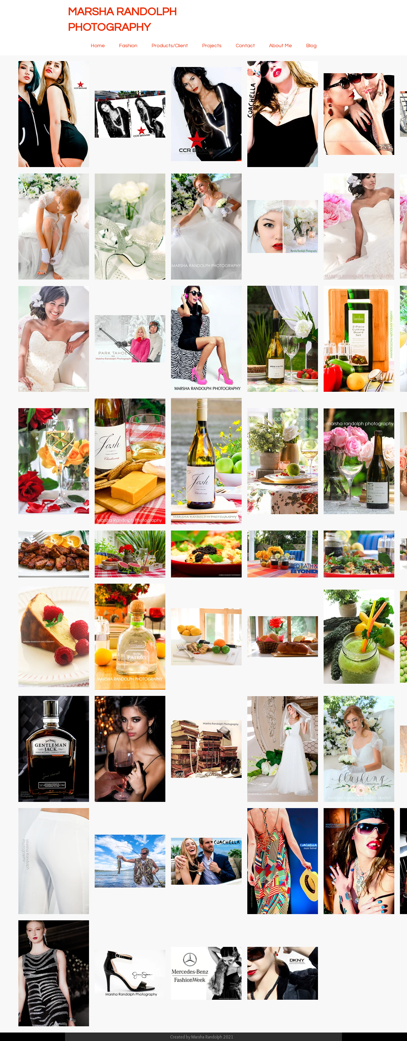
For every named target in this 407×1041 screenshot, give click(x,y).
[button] (212, 45)
